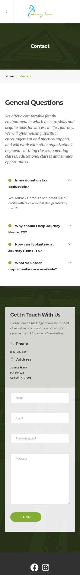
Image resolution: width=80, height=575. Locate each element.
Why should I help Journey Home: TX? (34, 228)
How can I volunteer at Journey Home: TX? (31, 247)
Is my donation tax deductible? (27, 183)
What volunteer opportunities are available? (32, 265)
